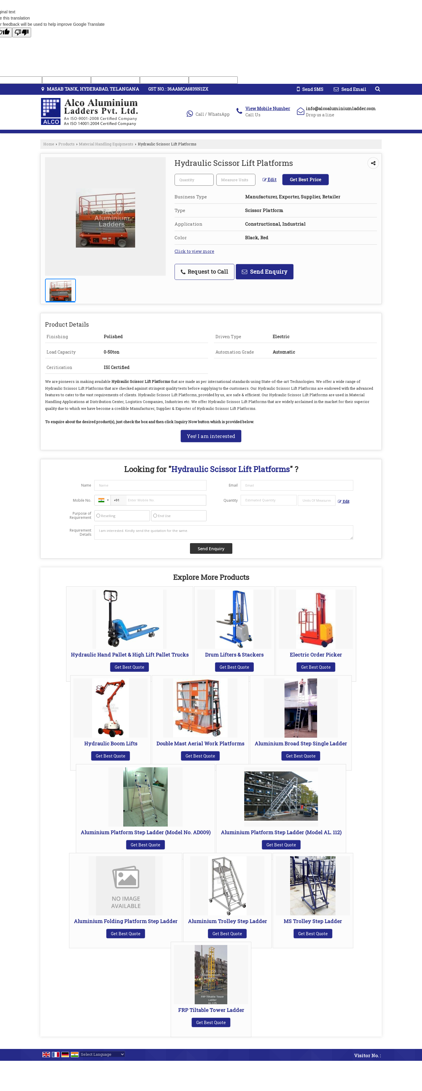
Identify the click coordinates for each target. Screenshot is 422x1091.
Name (86, 485)
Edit (269, 179)
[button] (267, 108)
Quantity (230, 500)
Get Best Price (305, 179)
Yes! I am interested (211, 436)
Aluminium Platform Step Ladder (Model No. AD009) (145, 832)
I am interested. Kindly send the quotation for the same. (223, 532)
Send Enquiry (264, 271)
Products (66, 144)
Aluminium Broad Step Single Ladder (301, 743)
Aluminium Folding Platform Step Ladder (126, 921)
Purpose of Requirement (80, 515)
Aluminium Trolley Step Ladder (227, 921)
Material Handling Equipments (106, 144)
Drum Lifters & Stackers (234, 654)
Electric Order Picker (316, 654)
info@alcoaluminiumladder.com (341, 108)
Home (48, 144)
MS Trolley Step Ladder (313, 921)
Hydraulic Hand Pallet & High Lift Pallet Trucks (129, 654)
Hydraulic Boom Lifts (110, 743)
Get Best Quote (129, 667)
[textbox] (235, 180)
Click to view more (194, 251)
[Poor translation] (21, 32)
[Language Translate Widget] (102, 1054)
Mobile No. (82, 500)
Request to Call (204, 271)
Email (233, 485)
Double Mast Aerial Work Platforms (200, 743)
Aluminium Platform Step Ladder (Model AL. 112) (281, 832)
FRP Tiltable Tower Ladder (211, 1010)
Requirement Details (80, 532)
